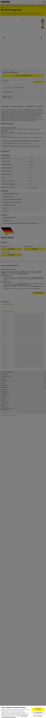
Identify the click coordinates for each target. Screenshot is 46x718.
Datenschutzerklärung (6, 717)
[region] (23, 712)
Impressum (13, 717)
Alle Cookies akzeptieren (38, 709)
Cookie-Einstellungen (38, 715)
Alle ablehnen (38, 712)
